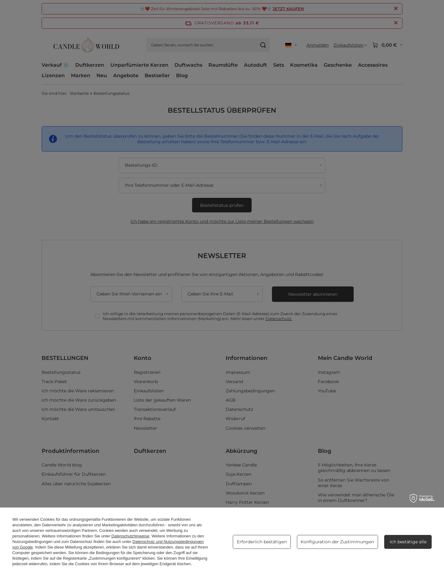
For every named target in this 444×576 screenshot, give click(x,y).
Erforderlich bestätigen (262, 542)
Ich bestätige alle (408, 542)
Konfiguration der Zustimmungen (337, 542)
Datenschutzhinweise (130, 536)
